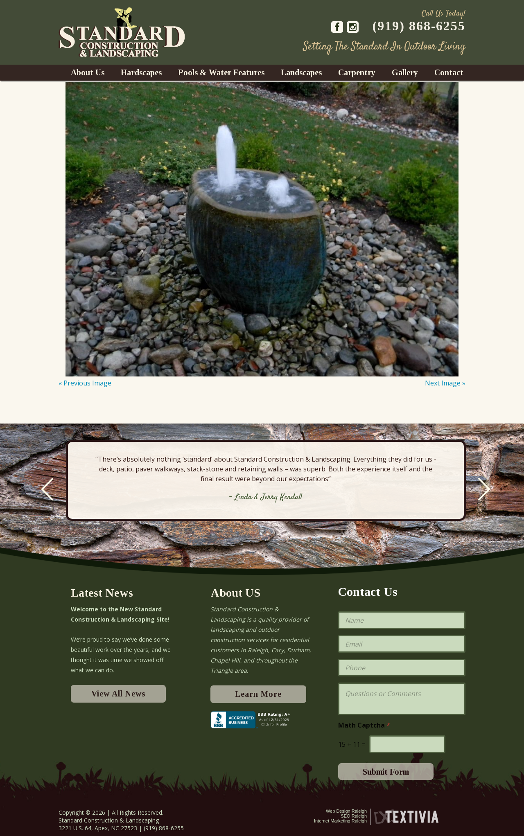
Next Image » (445, 383)
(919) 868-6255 (419, 25)
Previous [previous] (47, 489)
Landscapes (301, 72)
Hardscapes (141, 72)
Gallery (405, 72)
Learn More (258, 694)
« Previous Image (85, 383)
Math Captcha (364, 725)
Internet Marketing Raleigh (340, 820)
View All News (118, 693)
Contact (448, 72)
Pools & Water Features (221, 72)
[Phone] (401, 667)
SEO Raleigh (354, 815)
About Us (87, 72)
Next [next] (484, 489)
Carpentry (356, 72)
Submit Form (386, 771)
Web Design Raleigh (346, 811)
